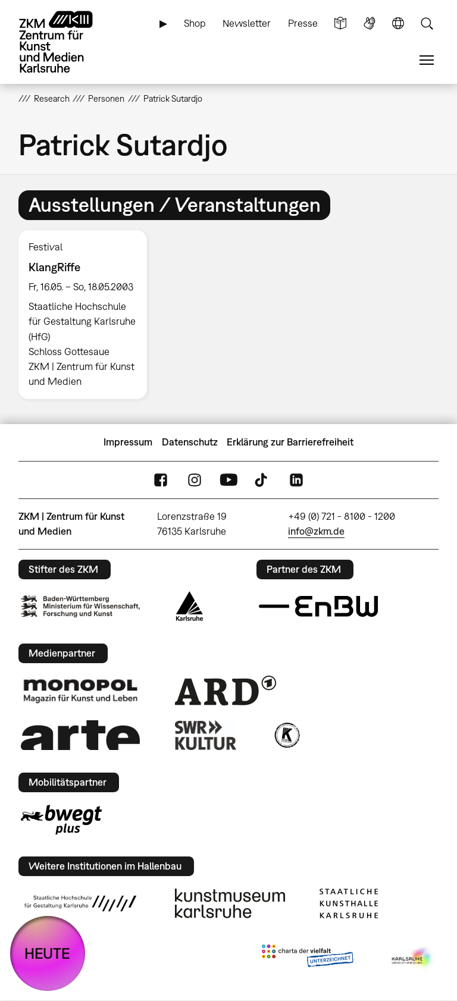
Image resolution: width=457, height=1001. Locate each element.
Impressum (128, 442)
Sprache (398, 23)
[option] (87, 314)
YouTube (228, 479)
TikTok (262, 479)
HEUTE (47, 953)
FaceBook (161, 479)
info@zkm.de (316, 531)
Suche (427, 23)
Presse (303, 23)
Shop (195, 23)
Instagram (194, 479)
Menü (427, 60)
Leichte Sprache (340, 23)
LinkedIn (296, 479)
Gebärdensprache (369, 23)
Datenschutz (190, 442)
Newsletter (247, 23)
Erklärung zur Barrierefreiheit (290, 442)
